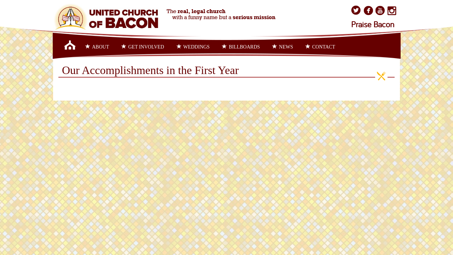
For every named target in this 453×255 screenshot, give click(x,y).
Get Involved (142, 47)
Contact (320, 47)
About (97, 47)
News (282, 47)
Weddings (193, 47)
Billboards (241, 47)
